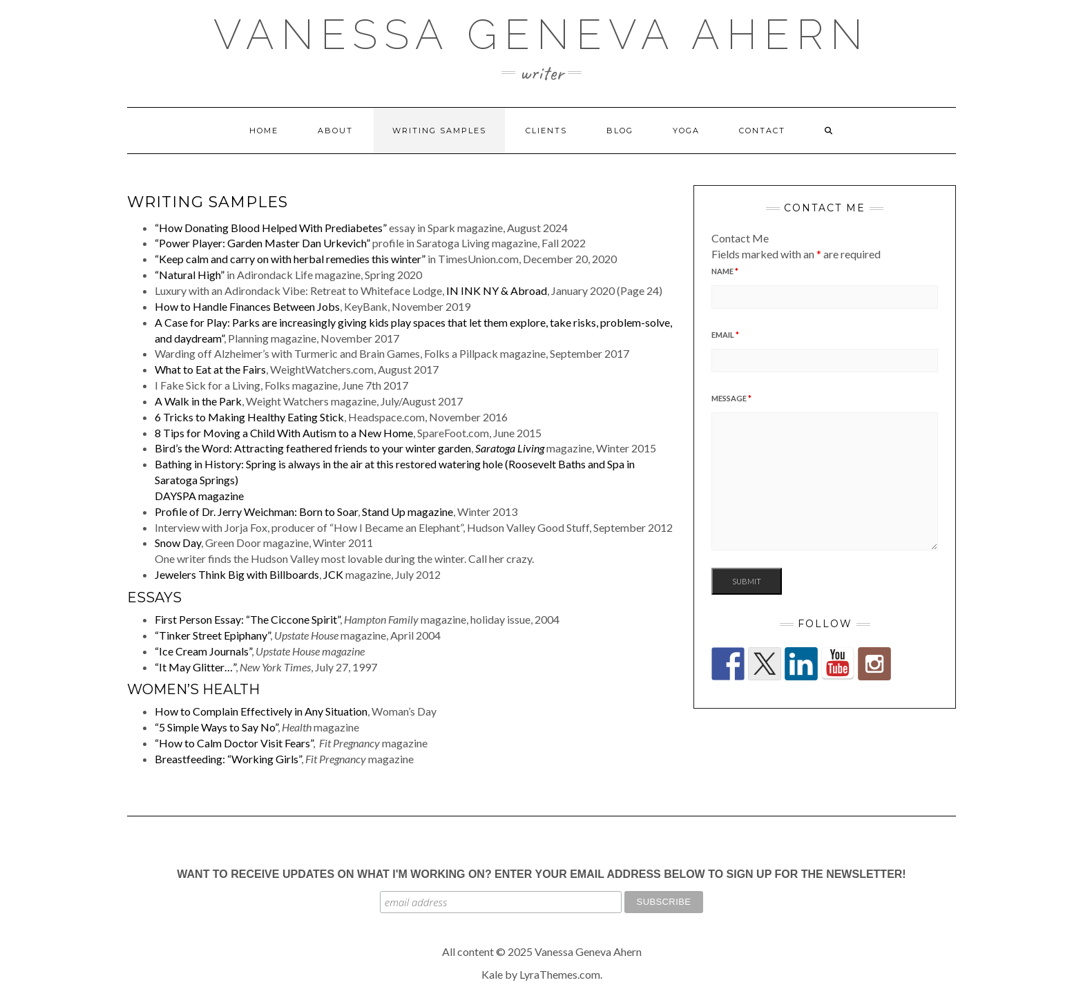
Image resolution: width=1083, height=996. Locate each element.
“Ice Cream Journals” (203, 651)
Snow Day (178, 542)
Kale (492, 974)
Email (725, 334)
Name (724, 271)
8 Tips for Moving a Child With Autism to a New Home (284, 432)
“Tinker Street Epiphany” (212, 635)
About (335, 130)
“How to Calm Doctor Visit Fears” (234, 742)
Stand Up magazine (407, 511)
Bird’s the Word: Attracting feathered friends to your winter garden (313, 447)
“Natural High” (189, 274)
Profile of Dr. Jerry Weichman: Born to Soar (256, 511)
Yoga (686, 130)
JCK (333, 574)
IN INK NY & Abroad (496, 290)
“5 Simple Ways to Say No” (216, 727)
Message (731, 398)
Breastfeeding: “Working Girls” (228, 758)
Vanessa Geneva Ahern (541, 34)
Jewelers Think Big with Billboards (237, 574)
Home (263, 130)
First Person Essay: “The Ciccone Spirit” (247, 619)
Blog (619, 130)
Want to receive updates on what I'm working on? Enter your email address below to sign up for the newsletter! (541, 874)
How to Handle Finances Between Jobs (247, 306)
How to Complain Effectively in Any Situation (261, 711)
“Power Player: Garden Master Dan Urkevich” (262, 242)
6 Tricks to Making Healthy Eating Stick (249, 416)
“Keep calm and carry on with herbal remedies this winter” (290, 258)
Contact (762, 130)
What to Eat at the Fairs (210, 369)
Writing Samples (439, 130)
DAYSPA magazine (199, 495)
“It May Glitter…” (195, 666)
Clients (546, 130)
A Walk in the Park (198, 401)
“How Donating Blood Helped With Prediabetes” (271, 227)
